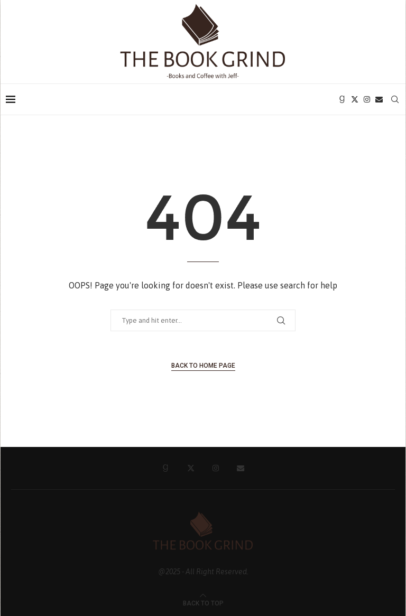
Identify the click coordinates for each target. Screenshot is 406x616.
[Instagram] (367, 99)
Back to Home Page (203, 365)
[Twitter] (354, 99)
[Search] (395, 99)
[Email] (379, 99)
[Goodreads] (342, 99)
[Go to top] (203, 602)
